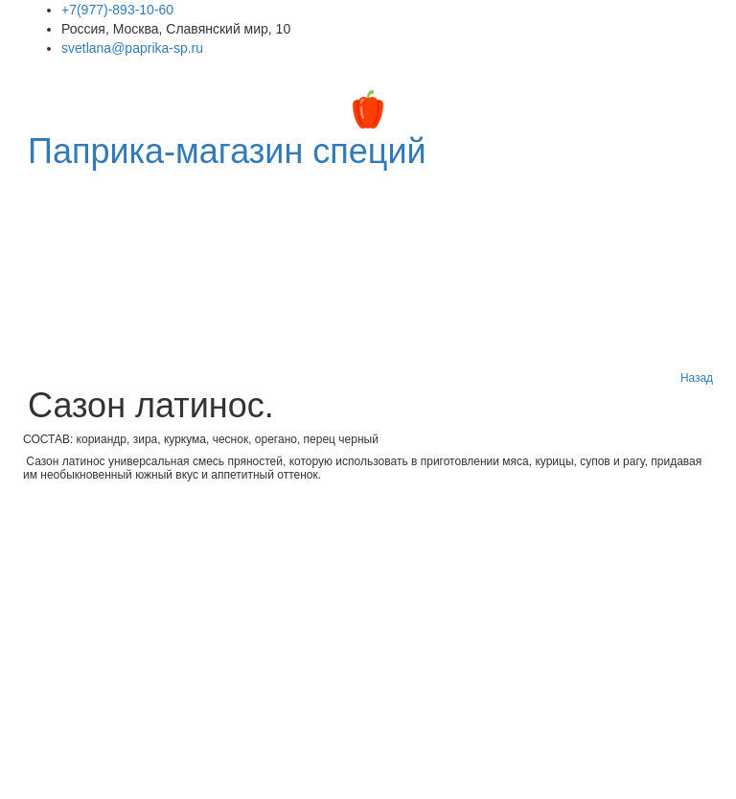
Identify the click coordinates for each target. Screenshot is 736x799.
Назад (696, 378)
